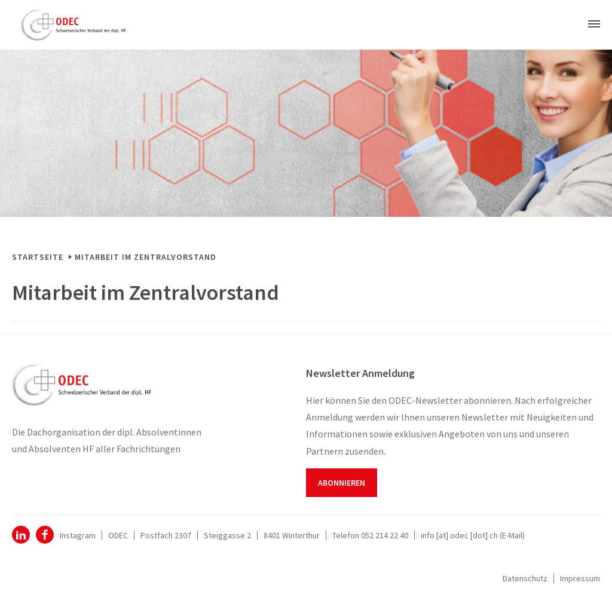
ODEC (21, 535)
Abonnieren (341, 482)
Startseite (37, 257)
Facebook (45, 535)
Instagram (78, 535)
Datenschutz (525, 578)
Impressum (580, 578)
